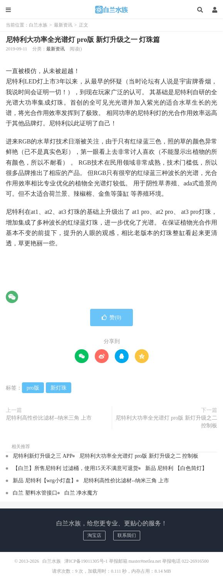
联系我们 (126, 535)
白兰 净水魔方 (81, 493)
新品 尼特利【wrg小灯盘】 (44, 480)
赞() (111, 317)
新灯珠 (58, 388)
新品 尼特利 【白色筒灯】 (176, 468)
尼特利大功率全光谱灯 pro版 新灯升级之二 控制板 (166, 421)
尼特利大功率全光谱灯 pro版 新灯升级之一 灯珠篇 (83, 39)
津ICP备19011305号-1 (85, 561)
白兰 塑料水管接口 (35, 493)
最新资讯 (63, 25)
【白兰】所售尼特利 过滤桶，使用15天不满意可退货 (75, 468)
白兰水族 (111, 9)
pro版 (33, 388)
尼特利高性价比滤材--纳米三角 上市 (49, 418)
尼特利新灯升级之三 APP (42, 456)
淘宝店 (94, 535)
